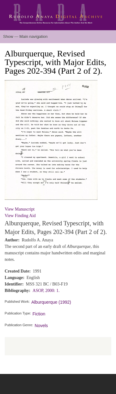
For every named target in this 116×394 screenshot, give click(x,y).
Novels (41, 325)
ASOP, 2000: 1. (45, 290)
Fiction (38, 313)
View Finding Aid (20, 215)
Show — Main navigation (25, 36)
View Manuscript (20, 209)
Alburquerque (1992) (51, 302)
